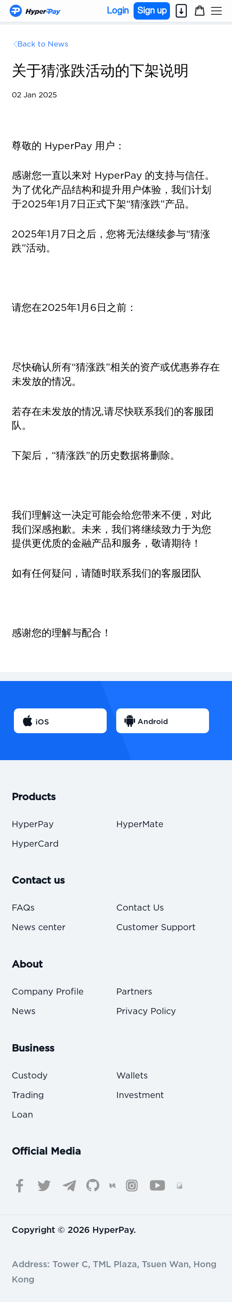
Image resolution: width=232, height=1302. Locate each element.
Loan (22, 1115)
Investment (140, 1096)
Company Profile (48, 992)
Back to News (43, 44)
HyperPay (33, 825)
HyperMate (139, 825)
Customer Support (156, 928)
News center (38, 928)
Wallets (132, 1076)
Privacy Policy (146, 1012)
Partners (134, 992)
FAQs (23, 908)
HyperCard (35, 844)
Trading (28, 1096)
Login (118, 11)
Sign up (152, 10)
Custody (30, 1076)
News (24, 1012)
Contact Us (140, 908)
